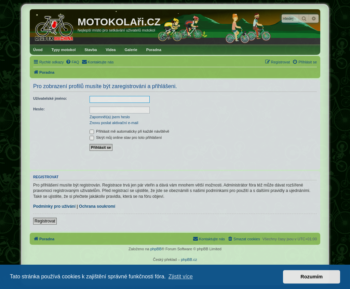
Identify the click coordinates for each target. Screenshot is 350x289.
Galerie (130, 50)
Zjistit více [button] (181, 276)
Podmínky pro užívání (54, 206)
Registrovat (45, 221)
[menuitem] (72, 62)
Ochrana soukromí (97, 206)
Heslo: (39, 109)
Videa (111, 50)
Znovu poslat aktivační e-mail (114, 123)
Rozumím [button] (311, 276)
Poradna (153, 50)
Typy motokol (64, 50)
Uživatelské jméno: (50, 98)
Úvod (38, 50)
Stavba (90, 50)
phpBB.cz (189, 259)
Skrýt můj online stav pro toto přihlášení (126, 137)
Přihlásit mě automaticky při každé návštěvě (129, 131)
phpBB (156, 249)
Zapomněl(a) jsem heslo (110, 117)
